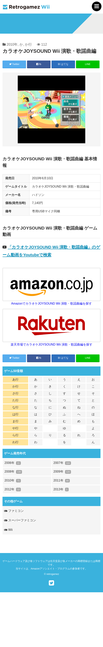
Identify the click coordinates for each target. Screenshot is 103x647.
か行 (28, 44)
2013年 (61, 489)
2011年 (61, 480)
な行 (15, 407)
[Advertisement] (51, 619)
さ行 (15, 393)
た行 (15, 400)
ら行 (15, 435)
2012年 (12, 489)
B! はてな (63, 64)
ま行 (15, 421)
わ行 (15, 442)
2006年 (12, 463)
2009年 (62, 472)
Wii (8, 529)
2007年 (62, 463)
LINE (87, 64)
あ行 (15, 379)
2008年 (13, 472)
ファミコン (14, 510)
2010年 (12, 44)
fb (38, 64)
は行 (15, 414)
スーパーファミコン (20, 520)
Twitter (14, 64)
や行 (15, 428)
